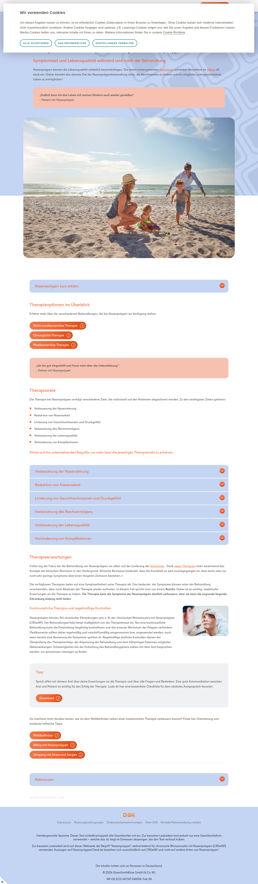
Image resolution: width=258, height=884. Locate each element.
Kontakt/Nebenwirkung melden (181, 822)
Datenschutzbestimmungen (124, 822)
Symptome (166, 69)
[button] (54, 286)
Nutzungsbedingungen (89, 822)
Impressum (64, 822)
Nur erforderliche (89, 48)
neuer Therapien (184, 566)
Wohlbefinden (43, 735)
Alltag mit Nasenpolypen (51, 745)
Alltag (211, 69)
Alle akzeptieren (53, 48)
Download (46, 698)
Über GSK (151, 822)
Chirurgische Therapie (49, 335)
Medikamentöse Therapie (51, 345)
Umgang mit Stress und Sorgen (55, 754)
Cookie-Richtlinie (95, 37)
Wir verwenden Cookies (59, 12)
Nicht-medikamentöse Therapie (55, 325)
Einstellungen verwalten (132, 48)
